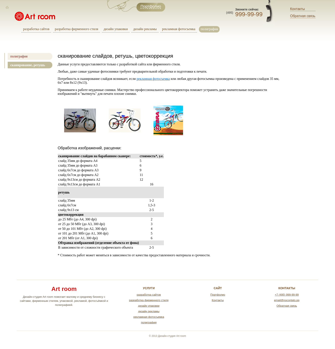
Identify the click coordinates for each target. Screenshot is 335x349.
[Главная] (7, 7)
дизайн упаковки (116, 29)
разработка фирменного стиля (76, 29)
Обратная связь (302, 16)
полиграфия (209, 29)
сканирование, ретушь (27, 65)
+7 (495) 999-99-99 (287, 294)
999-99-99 (249, 14)
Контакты (297, 9)
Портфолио (217, 294)
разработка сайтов (36, 29)
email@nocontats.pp (287, 300)
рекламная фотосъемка (178, 29)
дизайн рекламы (145, 29)
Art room (63, 289)
